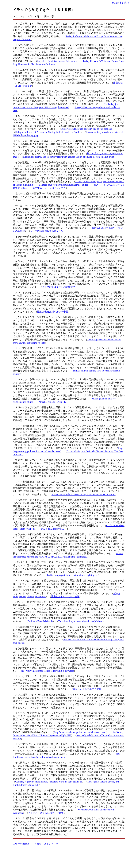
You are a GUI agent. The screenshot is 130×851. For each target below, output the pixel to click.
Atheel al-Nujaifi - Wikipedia (52, 402)
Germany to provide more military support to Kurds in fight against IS (48, 781)
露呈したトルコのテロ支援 (65, 596)
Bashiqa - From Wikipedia (40, 621)
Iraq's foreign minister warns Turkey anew (57, 61)
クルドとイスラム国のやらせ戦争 (46, 813)
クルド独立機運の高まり (54, 528)
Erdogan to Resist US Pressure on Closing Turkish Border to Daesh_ (48, 132)
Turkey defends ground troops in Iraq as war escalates (86, 129)
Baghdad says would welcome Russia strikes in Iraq (63, 185)
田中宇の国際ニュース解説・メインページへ (36, 844)
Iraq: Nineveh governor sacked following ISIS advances (47, 671)
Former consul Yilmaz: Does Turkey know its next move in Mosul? (83, 494)
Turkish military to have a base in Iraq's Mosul (80, 621)
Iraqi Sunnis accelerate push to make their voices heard (80, 732)
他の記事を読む (120, 2)
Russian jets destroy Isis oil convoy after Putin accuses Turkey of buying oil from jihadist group (68, 157)
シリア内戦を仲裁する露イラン (46, 231)
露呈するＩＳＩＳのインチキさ (49, 188)
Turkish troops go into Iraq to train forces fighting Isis (72, 575)
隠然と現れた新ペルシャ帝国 (52, 311)
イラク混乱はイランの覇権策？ (58, 287)
